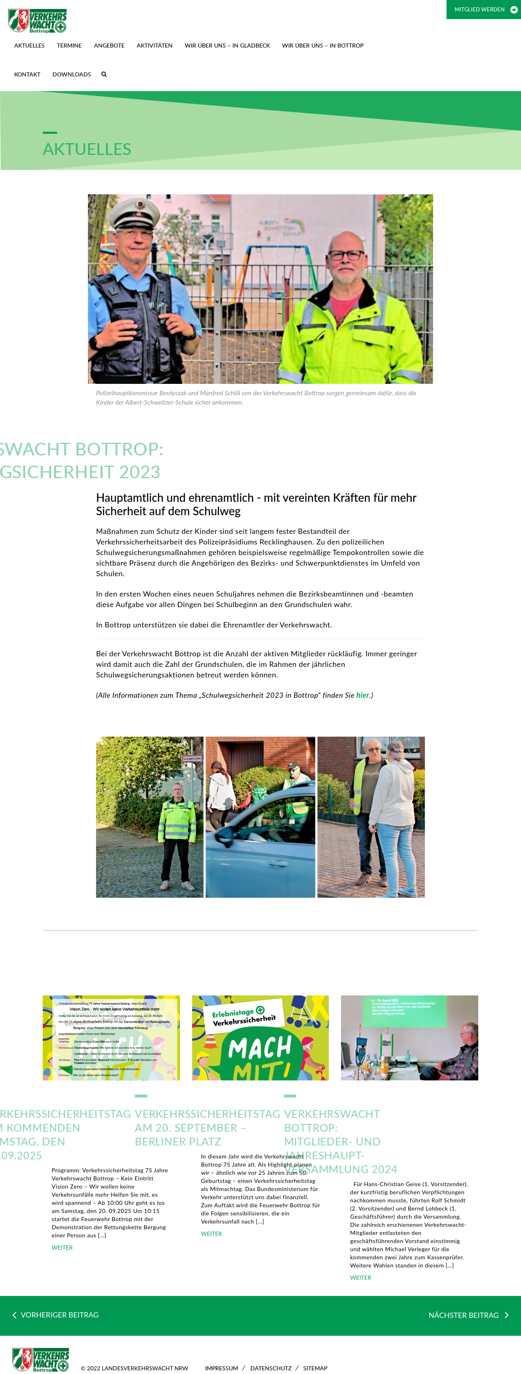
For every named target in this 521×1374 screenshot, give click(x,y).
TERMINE (69, 45)
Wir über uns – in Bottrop (322, 45)
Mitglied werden (480, 9)
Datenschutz (270, 1368)
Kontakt (27, 74)
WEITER (62, 1247)
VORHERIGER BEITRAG (55, 1314)
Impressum (221, 1368)
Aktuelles (29, 45)
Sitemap (315, 1368)
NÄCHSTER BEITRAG (469, 1314)
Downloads (72, 74)
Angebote (109, 45)
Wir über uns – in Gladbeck (227, 45)
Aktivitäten (155, 45)
